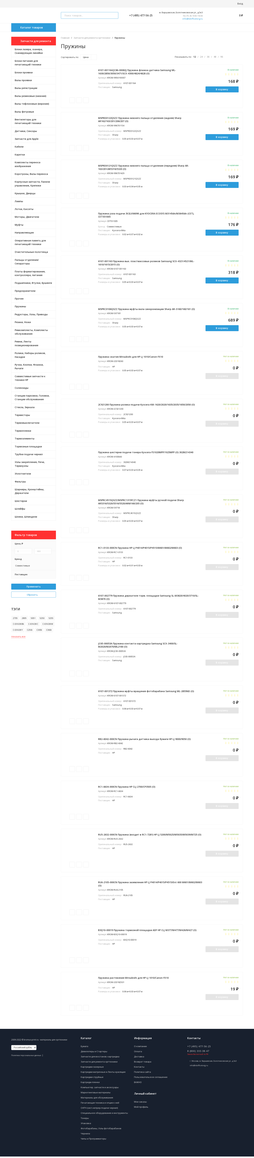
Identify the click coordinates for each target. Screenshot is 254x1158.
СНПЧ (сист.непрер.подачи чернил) (99, 1109)
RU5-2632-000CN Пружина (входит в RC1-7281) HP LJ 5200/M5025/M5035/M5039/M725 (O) (149, 835)
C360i (48, 629)
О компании (140, 1047)
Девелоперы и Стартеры (94, 1052)
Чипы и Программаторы (93, 1140)
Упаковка (86, 1124)
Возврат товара (142, 1063)
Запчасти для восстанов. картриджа (100, 1058)
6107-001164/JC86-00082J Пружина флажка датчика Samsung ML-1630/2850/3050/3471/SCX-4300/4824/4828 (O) (137, 72)
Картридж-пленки (90, 1083)
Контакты (139, 1068)
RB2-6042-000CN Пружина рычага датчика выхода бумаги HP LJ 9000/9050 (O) (144, 740)
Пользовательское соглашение (150, 1078)
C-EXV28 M (48, 623)
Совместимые (22, 566)
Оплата (138, 1052)
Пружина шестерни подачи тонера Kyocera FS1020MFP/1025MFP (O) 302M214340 (145, 452)
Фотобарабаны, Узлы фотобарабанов (101, 1129)
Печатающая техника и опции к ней (100, 1104)
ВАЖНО (138, 1083)
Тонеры (85, 1119)
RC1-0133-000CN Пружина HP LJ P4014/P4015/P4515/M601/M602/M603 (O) (140, 548)
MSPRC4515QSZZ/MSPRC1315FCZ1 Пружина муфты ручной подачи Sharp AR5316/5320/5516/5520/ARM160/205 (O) (141, 502)
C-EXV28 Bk (18, 623)
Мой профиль (141, 1108)
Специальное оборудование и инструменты (104, 1114)
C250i (29, 629)
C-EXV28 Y (18, 629)
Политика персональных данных (26, 1057)
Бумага (84, 1047)
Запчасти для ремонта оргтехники (92, 38)
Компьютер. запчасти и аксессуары (100, 1088)
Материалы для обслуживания (97, 1099)
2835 (24, 618)
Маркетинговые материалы (96, 1093)
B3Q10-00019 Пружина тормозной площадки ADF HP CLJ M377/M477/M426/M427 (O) (147, 931)
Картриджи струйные (92, 1078)
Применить (33, 586)
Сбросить (33, 594)
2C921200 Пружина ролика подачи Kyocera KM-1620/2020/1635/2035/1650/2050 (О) (146, 405)
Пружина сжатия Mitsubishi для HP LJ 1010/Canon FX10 (130, 357)
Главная (65, 38)
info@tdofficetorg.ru (193, 19)
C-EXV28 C (33, 623)
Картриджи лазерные (92, 1068)
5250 (42, 618)
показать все (18, 636)
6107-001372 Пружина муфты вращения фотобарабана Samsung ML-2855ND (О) (146, 692)
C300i (39, 629)
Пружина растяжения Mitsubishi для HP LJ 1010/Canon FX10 (133, 979)
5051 (33, 618)
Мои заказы (140, 1103)
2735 (15, 618)
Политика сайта (142, 1073)
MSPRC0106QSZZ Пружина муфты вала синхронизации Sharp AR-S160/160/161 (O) (146, 309)
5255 (51, 618)
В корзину (222, 89)
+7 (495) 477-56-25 (140, 15)
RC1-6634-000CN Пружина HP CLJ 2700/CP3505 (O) (126, 787)
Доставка (139, 1058)
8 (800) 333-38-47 (198, 1052)
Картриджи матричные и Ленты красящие (103, 1073)
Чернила (85, 1134)
